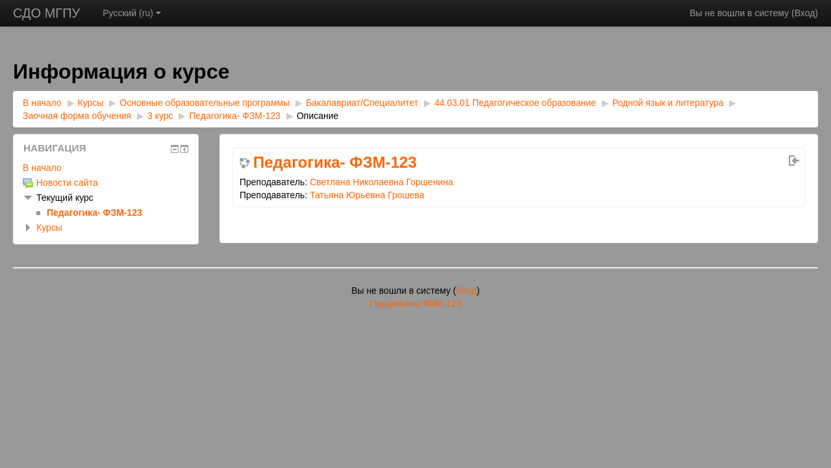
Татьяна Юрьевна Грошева (367, 195)
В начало (42, 103)
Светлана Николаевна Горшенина (381, 182)
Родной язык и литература (668, 103)
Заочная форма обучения (77, 115)
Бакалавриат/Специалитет (362, 103)
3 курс (160, 115)
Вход (805, 13)
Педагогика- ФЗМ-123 (234, 115)
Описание (317, 115)
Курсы (91, 103)
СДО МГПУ (46, 13)
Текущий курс (64, 197)
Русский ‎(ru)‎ (132, 13)
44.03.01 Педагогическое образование (515, 103)
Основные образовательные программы (204, 103)
